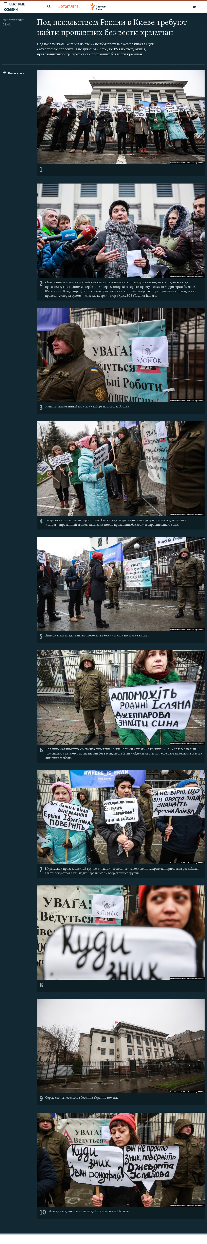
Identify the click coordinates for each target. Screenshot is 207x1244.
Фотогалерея (69, 7)
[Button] (13, 74)
